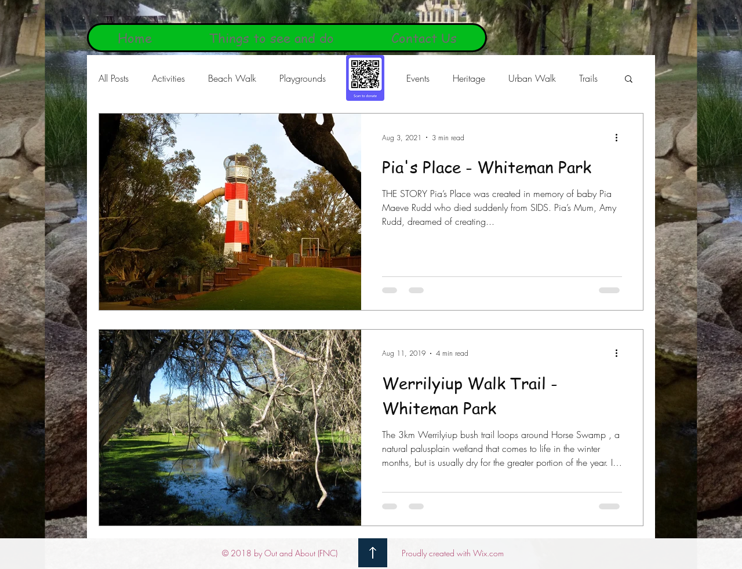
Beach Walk (232, 78)
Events (418, 78)
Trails (588, 78)
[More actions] (620, 137)
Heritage (469, 78)
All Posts (114, 78)
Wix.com (488, 553)
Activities (168, 78)
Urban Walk (532, 78)
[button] (628, 80)
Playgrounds (302, 78)
